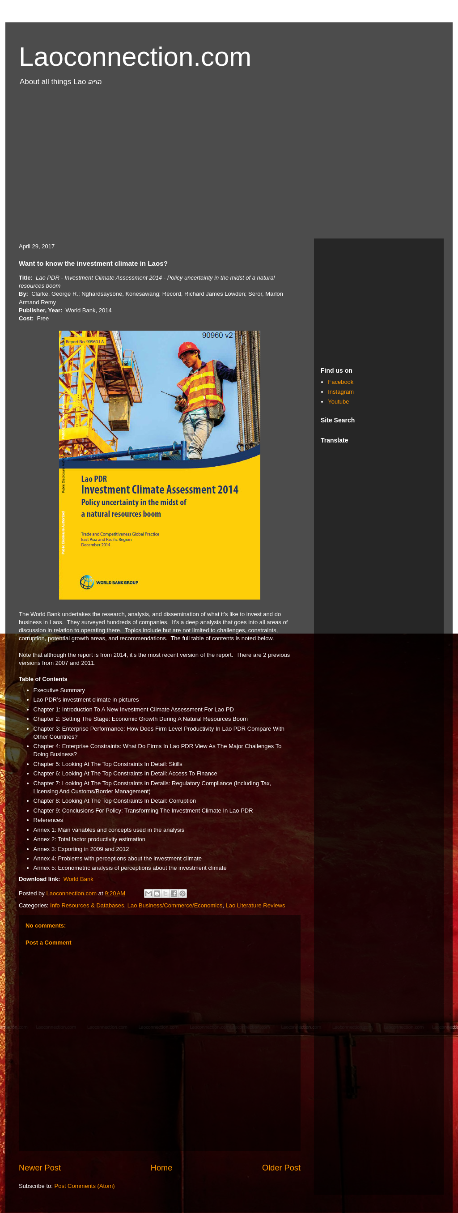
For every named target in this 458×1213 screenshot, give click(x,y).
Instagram (341, 391)
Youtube (338, 401)
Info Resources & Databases (87, 905)
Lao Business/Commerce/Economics (174, 905)
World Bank (78, 879)
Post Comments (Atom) (85, 1186)
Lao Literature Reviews (255, 905)
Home (162, 1167)
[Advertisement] (229, 167)
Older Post (281, 1167)
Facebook (340, 382)
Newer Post (40, 1167)
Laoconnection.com (135, 57)
